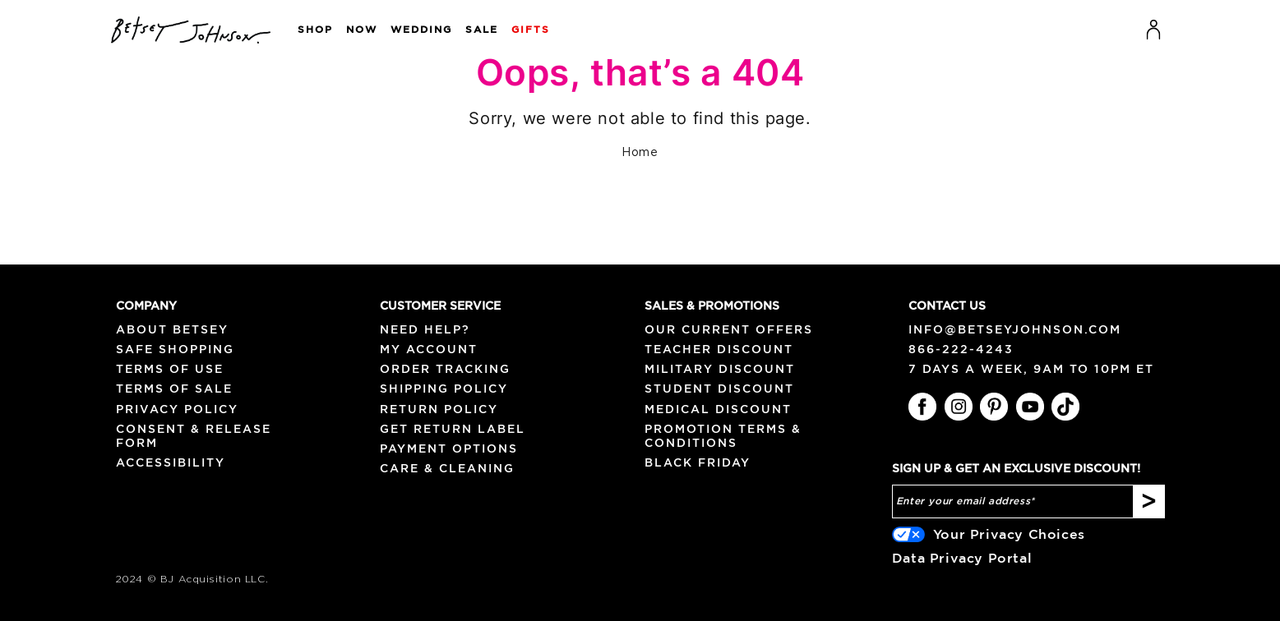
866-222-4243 (961, 349)
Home (640, 153)
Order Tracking (445, 368)
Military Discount (720, 368)
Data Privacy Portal (962, 558)
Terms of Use (170, 368)
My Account (429, 349)
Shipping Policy (444, 388)
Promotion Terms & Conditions (723, 435)
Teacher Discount (719, 349)
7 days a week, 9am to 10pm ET (1031, 368)
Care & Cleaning (447, 468)
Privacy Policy (177, 409)
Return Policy (439, 409)
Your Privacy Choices (1009, 534)
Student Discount (719, 388)
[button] (308, 30)
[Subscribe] (1149, 502)
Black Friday (698, 462)
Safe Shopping (175, 349)
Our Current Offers (729, 330)
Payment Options (449, 448)
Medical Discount (718, 409)
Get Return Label (452, 428)
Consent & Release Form (193, 435)
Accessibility (170, 462)
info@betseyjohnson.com (1014, 330)
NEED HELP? (425, 330)
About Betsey (172, 330)
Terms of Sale (174, 388)
